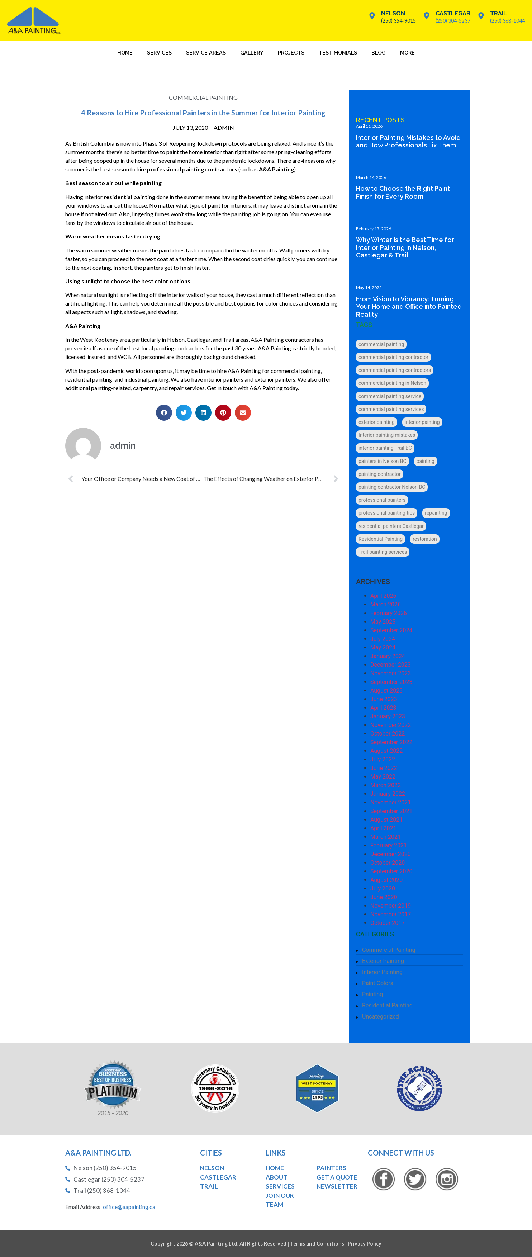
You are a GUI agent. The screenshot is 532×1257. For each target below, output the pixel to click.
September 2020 (392, 871)
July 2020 (383, 888)
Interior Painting (383, 972)
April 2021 (384, 828)
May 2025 (383, 621)
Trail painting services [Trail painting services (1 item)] (384, 552)
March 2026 (386, 604)
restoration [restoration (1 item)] (426, 539)
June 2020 (384, 897)
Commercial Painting (200, 97)
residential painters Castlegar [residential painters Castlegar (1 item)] (392, 526)
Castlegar (453, 13)
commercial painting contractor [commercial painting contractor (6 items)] (394, 357)
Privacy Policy (364, 1244)
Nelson (393, 13)
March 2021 (386, 836)
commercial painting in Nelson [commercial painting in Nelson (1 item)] (393, 383)
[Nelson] (372, 15)
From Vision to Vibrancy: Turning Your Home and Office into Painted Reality (410, 306)
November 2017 (391, 914)
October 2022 (388, 733)
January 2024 (388, 656)
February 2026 (389, 613)
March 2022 (386, 785)
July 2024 (383, 638)
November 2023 (391, 673)
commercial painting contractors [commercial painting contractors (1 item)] (396, 370)
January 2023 (388, 716)
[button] (161, 413)
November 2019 (391, 905)
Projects (291, 52)
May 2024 (383, 647)
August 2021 (387, 819)
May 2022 (383, 776)
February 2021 (389, 845)
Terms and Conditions (317, 1244)
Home (125, 52)
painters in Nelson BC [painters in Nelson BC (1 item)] (384, 461)
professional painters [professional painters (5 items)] (383, 500)
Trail (498, 13)
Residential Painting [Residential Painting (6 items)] (382, 539)
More (407, 52)
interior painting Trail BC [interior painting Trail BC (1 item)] (386, 448)
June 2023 (384, 699)
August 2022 (387, 750)
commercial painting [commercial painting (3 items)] (382, 344)
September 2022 (392, 742)
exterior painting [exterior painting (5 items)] (378, 422)
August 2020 (387, 879)
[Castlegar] (426, 15)
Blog (378, 52)
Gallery (251, 52)
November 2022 (391, 725)
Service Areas (206, 52)
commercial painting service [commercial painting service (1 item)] (391, 396)
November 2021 (391, 802)
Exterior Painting (384, 961)
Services (159, 52)
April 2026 (384, 595)
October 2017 (388, 923)
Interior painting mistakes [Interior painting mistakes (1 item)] (388, 435)
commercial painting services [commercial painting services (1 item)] (392, 409)
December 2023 (391, 664)
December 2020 (391, 854)
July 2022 (383, 759)
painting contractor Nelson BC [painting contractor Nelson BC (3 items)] (393, 487)
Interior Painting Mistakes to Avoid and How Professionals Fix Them (409, 141)
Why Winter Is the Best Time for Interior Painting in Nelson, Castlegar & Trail (406, 247)
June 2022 (384, 768)
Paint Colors (378, 983)
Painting (373, 994)
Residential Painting (388, 1005)
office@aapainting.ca (129, 1206)
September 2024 (392, 630)
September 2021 (392, 811)
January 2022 (388, 793)
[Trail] (481, 15)
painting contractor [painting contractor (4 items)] (381, 474)
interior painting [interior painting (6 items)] (423, 422)
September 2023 (392, 682)
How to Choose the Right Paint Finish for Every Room (404, 192)
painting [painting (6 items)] (427, 461)
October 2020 (388, 862)
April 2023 (384, 707)
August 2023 (387, 690)
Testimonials (338, 52)
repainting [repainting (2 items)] (437, 513)
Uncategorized (381, 1016)
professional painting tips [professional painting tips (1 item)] (388, 513)
